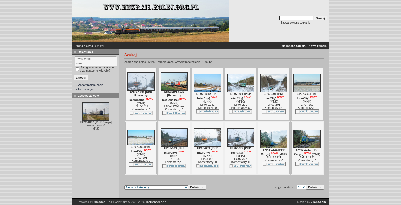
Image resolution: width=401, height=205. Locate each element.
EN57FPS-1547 (174, 106)
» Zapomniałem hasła (89, 85)
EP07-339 (174, 158)
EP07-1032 (207, 104)
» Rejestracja (84, 89)
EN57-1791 (141, 106)
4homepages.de (155, 201)
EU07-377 (240, 158)
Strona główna (84, 45)
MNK (141, 103)
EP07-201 (240, 104)
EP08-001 (207, 158)
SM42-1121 (274, 157)
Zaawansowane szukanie (295, 22)
